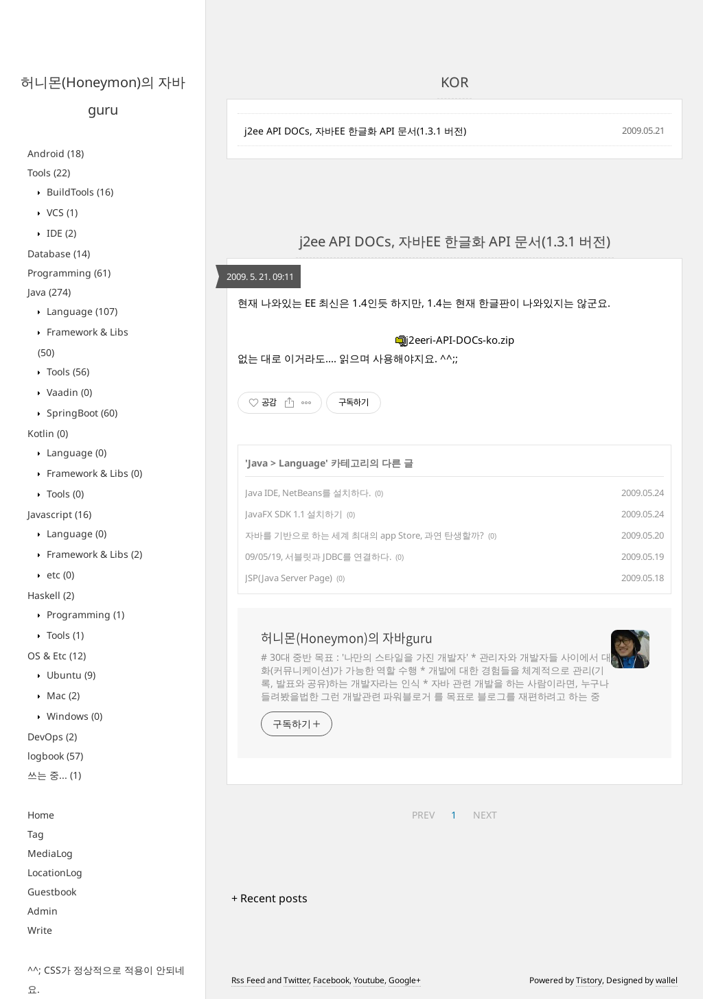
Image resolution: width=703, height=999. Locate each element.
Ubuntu (69, 674)
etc (59, 574)
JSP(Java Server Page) (288, 578)
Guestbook (51, 891)
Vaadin (68, 392)
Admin (42, 910)
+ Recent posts (269, 898)
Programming (69, 272)
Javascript (59, 514)
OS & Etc (56, 655)
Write (39, 930)
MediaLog (50, 853)
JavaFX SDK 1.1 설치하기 (294, 514)
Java (49, 291)
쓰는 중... (54, 774)
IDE (60, 232)
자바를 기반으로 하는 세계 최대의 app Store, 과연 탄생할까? (364, 535)
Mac (62, 695)
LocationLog (54, 872)
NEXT (485, 814)
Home (40, 814)
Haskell (50, 595)
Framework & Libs (93, 473)
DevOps (52, 736)
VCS (61, 212)
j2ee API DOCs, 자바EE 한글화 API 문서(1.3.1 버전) (355, 130)
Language (80, 311)
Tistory (589, 980)
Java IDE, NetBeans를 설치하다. (308, 492)
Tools (48, 172)
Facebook (331, 980)
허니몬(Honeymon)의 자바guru (347, 638)
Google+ (405, 980)
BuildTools (78, 191)
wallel (667, 980)
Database (58, 253)
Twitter (296, 980)
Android (55, 153)
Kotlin (47, 433)
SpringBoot (80, 412)
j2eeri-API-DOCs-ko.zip (454, 339)
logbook (55, 755)
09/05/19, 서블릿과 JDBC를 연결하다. (318, 556)
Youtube (369, 980)
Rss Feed (248, 980)
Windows (73, 715)
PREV (423, 814)
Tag (35, 834)
